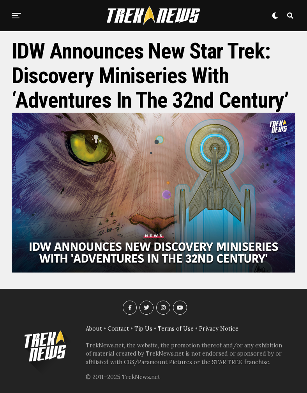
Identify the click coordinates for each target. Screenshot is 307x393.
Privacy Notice (218, 328)
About (94, 328)
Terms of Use (176, 328)
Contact (118, 328)
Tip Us (143, 328)
